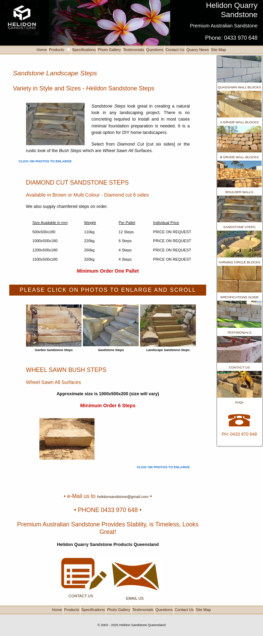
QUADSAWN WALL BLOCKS (239, 87)
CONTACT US (239, 367)
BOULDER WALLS (239, 192)
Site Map (218, 50)
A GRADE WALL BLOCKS (239, 122)
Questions (154, 50)
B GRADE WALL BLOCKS (239, 157)
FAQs (239, 402)
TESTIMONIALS (239, 332)
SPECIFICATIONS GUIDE (239, 297)
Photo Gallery (109, 50)
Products (59, 50)
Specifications (84, 50)
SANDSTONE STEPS (239, 227)
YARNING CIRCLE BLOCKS (239, 262)
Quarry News (197, 50)
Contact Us (174, 50)
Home (42, 50)
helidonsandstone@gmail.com (122, 497)
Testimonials (133, 50)
